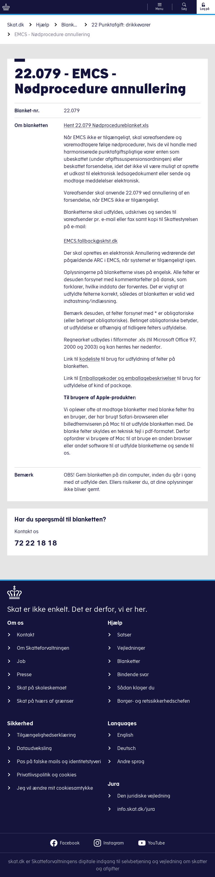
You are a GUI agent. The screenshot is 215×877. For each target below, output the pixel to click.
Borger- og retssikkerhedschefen (153, 701)
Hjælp (42, 24)
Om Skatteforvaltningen (43, 648)
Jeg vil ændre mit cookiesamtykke (55, 788)
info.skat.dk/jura (136, 809)
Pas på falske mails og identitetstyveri (59, 761)
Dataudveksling (34, 748)
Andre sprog (130, 761)
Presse (24, 674)
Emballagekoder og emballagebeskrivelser (127, 378)
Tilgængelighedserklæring (46, 735)
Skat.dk (15, 24)
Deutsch (126, 748)
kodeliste (89, 359)
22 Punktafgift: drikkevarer (121, 24)
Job (21, 661)
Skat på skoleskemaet (41, 687)
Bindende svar (133, 674)
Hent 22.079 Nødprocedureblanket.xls (106, 125)
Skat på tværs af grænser (45, 701)
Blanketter (70, 24)
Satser (124, 634)
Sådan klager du (136, 687)
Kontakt (25, 634)
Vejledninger (131, 648)
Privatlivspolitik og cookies (46, 774)
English (125, 735)
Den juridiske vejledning (143, 795)
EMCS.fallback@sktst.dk (91, 241)
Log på (204, 7)
